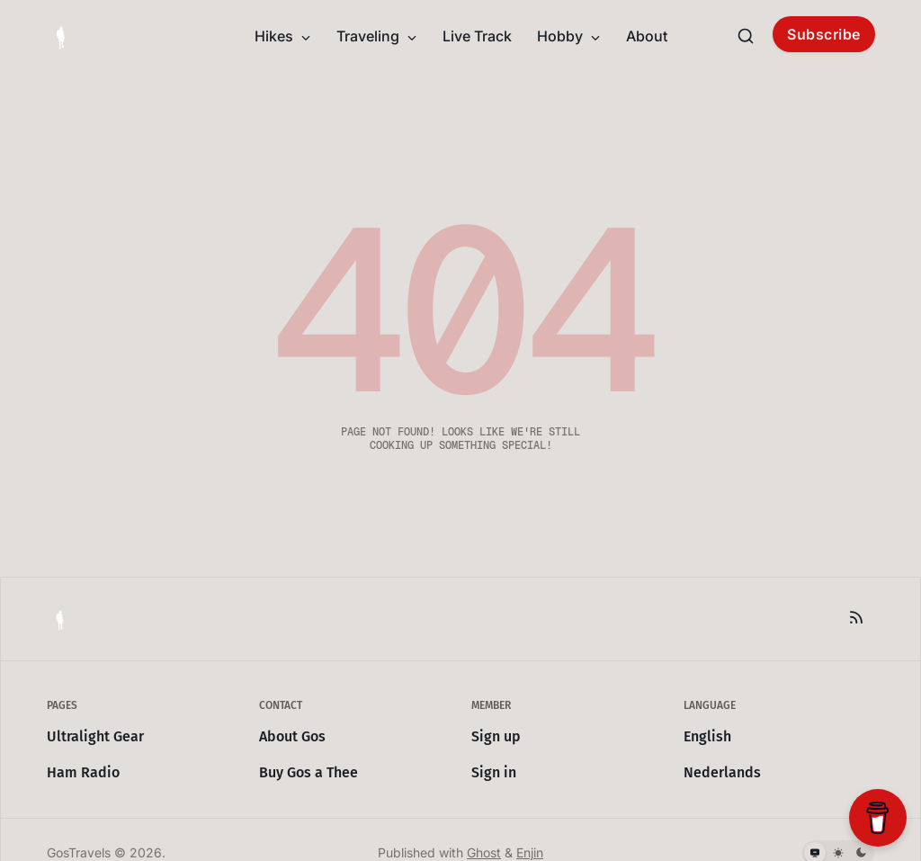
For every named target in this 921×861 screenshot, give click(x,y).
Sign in (493, 772)
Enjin (529, 852)
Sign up (496, 736)
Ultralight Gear (95, 736)
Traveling (376, 36)
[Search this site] (745, 36)
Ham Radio (83, 772)
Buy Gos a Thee (308, 772)
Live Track (477, 36)
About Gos (292, 736)
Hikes (283, 36)
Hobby (569, 36)
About (646, 36)
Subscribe (824, 34)
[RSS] (856, 617)
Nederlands (722, 772)
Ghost (484, 852)
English (707, 736)
